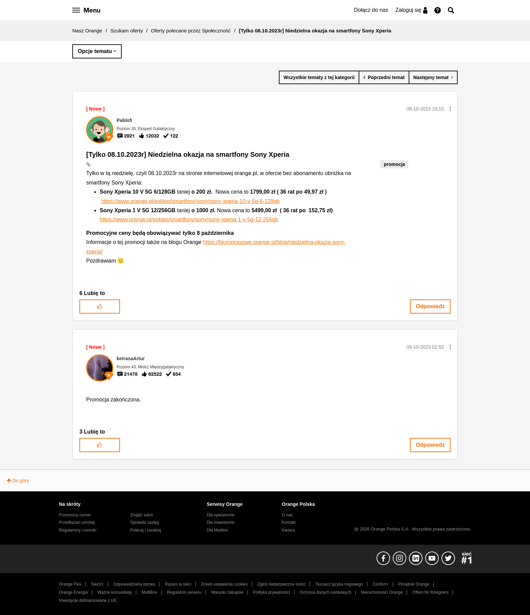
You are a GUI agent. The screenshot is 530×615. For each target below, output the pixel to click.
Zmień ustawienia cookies (224, 584)
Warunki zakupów (227, 592)
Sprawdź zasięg (144, 522)
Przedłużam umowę (77, 522)
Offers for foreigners (430, 592)
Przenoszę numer (75, 515)
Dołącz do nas (371, 10)
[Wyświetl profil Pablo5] (124, 120)
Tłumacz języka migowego (339, 584)
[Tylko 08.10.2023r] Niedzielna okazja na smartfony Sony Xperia (187, 154)
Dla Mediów (217, 530)
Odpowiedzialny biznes (134, 584)
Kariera (288, 530)
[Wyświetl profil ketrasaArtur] (131, 358)
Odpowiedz (430, 306)
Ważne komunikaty (115, 592)
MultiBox (149, 592)
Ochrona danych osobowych (325, 592)
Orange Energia (73, 592)
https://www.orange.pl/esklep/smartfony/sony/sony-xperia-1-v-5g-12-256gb (189, 219)
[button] (450, 108)
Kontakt (289, 522)
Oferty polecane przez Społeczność (191, 30)
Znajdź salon (141, 515)
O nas (287, 515)
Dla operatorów (221, 515)
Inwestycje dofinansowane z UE (88, 600)
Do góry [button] (21, 480)
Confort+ (381, 584)
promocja (394, 164)
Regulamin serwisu (184, 592)
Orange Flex (70, 584)
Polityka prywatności (271, 592)
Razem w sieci (178, 584)
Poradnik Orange (413, 584)
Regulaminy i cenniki (78, 530)
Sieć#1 (97, 584)
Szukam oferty (127, 30)
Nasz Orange (87, 30)
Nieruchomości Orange (382, 592)
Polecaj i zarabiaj (145, 530)
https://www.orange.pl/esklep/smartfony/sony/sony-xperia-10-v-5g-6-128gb (190, 201)
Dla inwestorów (221, 522)
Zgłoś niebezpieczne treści (282, 584)
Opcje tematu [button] (95, 51)
